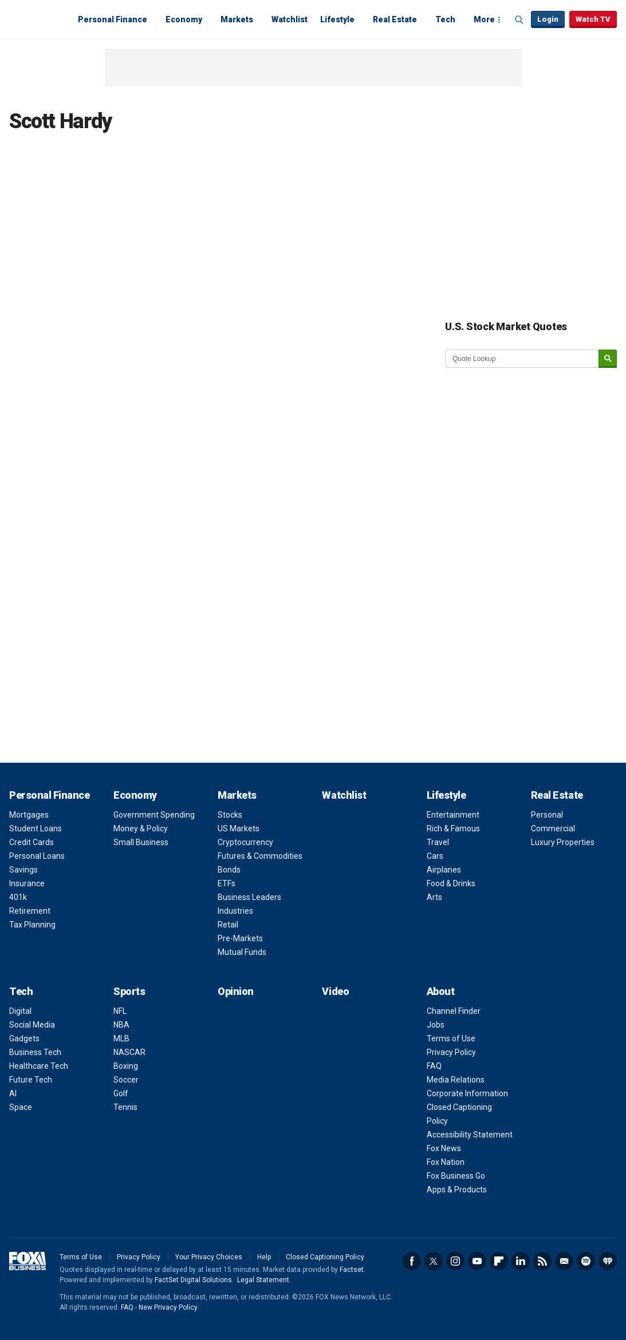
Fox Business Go (456, 1175)
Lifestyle (337, 19)
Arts (434, 897)
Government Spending (154, 814)
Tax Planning (32, 924)
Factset (352, 1270)
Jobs (435, 1024)
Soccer (126, 1079)
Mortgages (29, 814)
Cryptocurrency (245, 842)
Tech (445, 19)
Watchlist (289, 19)
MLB (121, 1038)
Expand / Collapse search (519, 20)
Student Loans (35, 828)
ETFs (226, 883)
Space (20, 1107)
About (441, 991)
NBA (121, 1024)
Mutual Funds (242, 952)
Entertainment (453, 814)
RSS (542, 1261)
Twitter (433, 1261)
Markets (237, 19)
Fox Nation (445, 1162)
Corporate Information (467, 1093)
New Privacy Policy (168, 1307)
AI (13, 1093)
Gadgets (24, 1038)
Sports (129, 991)
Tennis (125, 1107)
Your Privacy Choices (208, 1257)
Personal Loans (37, 856)
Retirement (29, 910)
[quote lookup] (522, 359)
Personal (547, 814)
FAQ (434, 1066)
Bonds (229, 869)
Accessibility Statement (470, 1134)
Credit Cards (31, 842)
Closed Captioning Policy (325, 1257)
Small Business (140, 842)
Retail (228, 924)
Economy (184, 19)
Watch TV (593, 19)
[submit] (608, 359)
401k (18, 897)
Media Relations (456, 1079)
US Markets (238, 828)
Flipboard (499, 1261)
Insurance (27, 883)
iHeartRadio (608, 1261)
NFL (120, 1011)
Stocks (230, 814)
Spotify (586, 1261)
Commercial (553, 828)
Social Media (32, 1024)
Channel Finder (454, 1011)
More (484, 19)
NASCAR (129, 1052)
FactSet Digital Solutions (193, 1280)
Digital (20, 1011)
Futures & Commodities (260, 856)
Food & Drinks (451, 883)
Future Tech (30, 1079)
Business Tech (35, 1052)
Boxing (125, 1066)
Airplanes (444, 869)
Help (264, 1257)
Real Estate (395, 19)
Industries (235, 910)
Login (547, 19)
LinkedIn (520, 1261)
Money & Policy (140, 828)
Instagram (455, 1261)
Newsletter (564, 1261)
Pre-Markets (240, 938)
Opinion (236, 991)
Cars (435, 856)
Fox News (444, 1148)
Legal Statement (263, 1280)
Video (335, 991)
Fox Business (36, 19)
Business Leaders (249, 897)
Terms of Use (451, 1038)
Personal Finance (112, 19)
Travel (438, 842)
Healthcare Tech (38, 1066)
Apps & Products (457, 1189)
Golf (120, 1093)
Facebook (412, 1261)
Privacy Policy (451, 1052)
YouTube (477, 1261)
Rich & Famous (453, 828)
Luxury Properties (562, 842)
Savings (23, 869)
